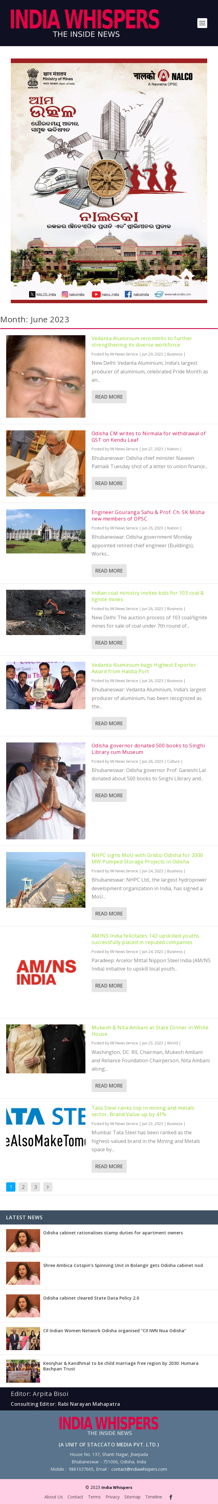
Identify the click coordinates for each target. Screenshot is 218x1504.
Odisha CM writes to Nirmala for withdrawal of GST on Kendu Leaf (149, 436)
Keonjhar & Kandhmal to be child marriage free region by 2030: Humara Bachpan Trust (121, 1366)
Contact (75, 1497)
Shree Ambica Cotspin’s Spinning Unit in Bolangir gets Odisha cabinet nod (123, 1265)
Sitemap (132, 1497)
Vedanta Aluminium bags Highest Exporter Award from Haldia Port (144, 668)
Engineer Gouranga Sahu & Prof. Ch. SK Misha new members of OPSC (148, 515)
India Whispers (116, 1487)
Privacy (112, 1497)
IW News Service (124, 354)
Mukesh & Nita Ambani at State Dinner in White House (150, 1030)
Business (175, 354)
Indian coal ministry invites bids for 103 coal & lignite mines (148, 596)
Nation (173, 449)
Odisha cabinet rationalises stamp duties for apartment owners (113, 1233)
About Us (53, 1497)
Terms (94, 1497)
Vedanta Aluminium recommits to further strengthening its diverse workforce (142, 341)
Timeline (153, 1497)
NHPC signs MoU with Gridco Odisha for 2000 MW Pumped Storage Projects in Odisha (147, 858)
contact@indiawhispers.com (139, 1469)
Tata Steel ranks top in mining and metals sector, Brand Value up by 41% (143, 1111)
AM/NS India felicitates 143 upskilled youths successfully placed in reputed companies (145, 939)
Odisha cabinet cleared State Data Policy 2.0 (91, 1298)
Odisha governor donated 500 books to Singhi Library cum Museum (148, 748)
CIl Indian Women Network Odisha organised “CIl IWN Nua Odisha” (114, 1330)
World (172, 1043)
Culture (173, 761)
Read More (109, 396)
